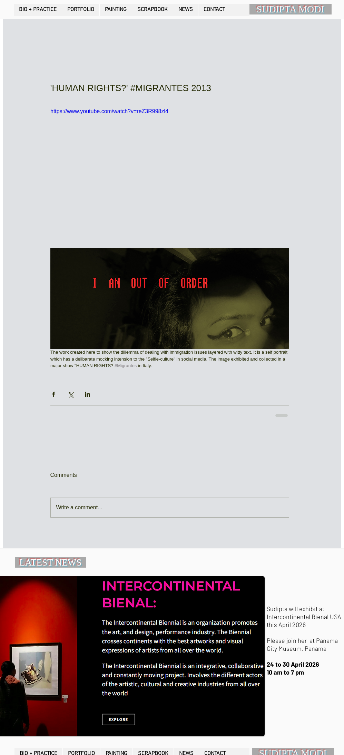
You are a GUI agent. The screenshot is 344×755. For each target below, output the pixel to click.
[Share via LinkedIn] (87, 394)
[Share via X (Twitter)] (70, 394)
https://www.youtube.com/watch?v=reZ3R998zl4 (109, 111)
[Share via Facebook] (53, 394)
